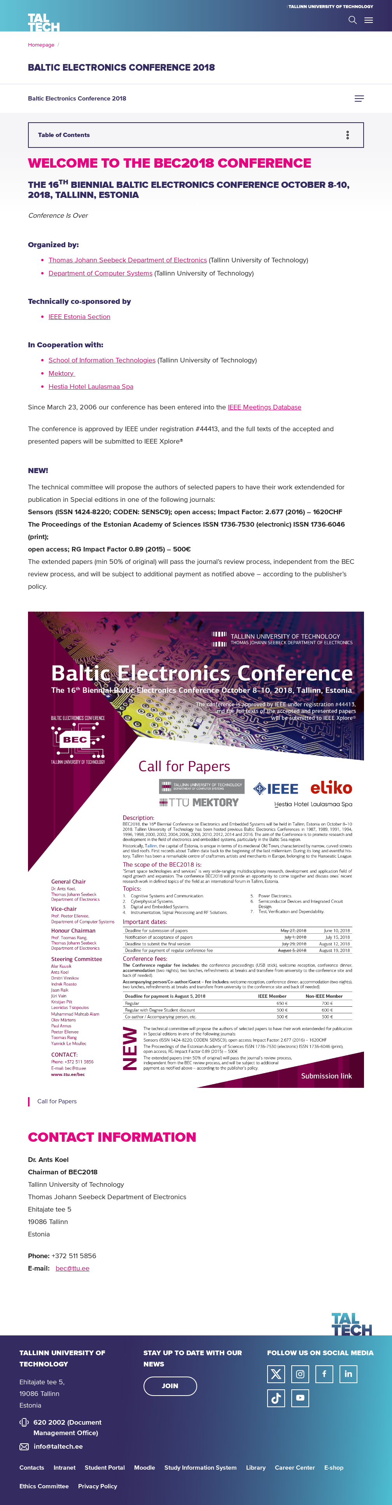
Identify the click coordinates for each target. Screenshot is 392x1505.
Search (353, 20)
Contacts (31, 1468)
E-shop (333, 1468)
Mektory (62, 373)
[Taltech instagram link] (300, 1374)
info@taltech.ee (58, 1446)
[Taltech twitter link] (276, 1374)
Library (256, 1468)
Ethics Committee (44, 1486)
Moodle (144, 1468)
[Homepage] (44, 22)
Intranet (64, 1468)
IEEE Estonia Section (79, 317)
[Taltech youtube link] (300, 1398)
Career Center (295, 1468)
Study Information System (200, 1468)
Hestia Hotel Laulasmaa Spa (91, 386)
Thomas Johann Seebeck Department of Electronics (128, 260)
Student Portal (105, 1468)
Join (170, 1386)
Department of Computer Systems (100, 273)
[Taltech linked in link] (348, 1374)
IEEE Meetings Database (264, 407)
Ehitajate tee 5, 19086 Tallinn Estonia (42, 1394)
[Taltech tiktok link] (276, 1398)
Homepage (41, 45)
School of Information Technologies (102, 360)
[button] (359, 98)
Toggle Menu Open (368, 20)
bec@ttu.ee (72, 1268)
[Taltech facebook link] (324, 1374)
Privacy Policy (97, 1486)
